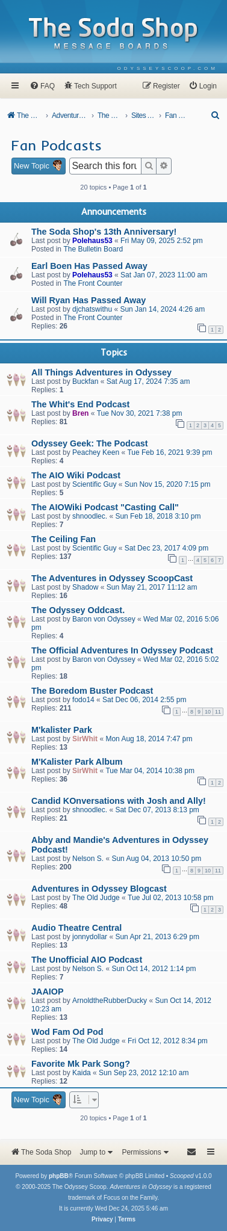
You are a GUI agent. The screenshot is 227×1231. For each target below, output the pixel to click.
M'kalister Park (61, 730)
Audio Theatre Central (76, 928)
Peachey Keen (95, 452)
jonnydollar (89, 937)
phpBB (59, 1176)
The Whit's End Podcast (80, 404)
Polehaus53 (92, 240)
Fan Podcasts (56, 145)
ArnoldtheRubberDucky (109, 1000)
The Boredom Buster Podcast (92, 691)
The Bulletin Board (93, 249)
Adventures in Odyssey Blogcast (99, 888)
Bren (80, 413)
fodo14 (83, 700)
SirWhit (85, 739)
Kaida (81, 1073)
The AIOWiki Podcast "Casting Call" (105, 507)
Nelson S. (88, 858)
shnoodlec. (89, 516)
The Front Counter (92, 283)
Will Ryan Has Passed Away (88, 300)
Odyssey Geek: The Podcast (89, 443)
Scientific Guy (94, 484)
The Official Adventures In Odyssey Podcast (122, 650)
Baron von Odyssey (103, 619)
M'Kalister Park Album (77, 762)
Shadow (85, 587)
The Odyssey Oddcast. (78, 610)
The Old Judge (96, 897)
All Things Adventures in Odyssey (101, 372)
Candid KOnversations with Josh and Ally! (118, 801)
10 (208, 712)
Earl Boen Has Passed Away (89, 266)
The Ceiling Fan (63, 539)
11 (218, 712)
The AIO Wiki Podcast (75, 475)
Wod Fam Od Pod (67, 1032)
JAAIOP (47, 991)
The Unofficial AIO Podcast (86, 959)
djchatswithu (92, 309)
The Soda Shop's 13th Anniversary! (103, 231)
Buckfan (85, 381)
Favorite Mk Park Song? (80, 1064)
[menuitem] (167, 68)
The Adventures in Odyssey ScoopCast (112, 578)
